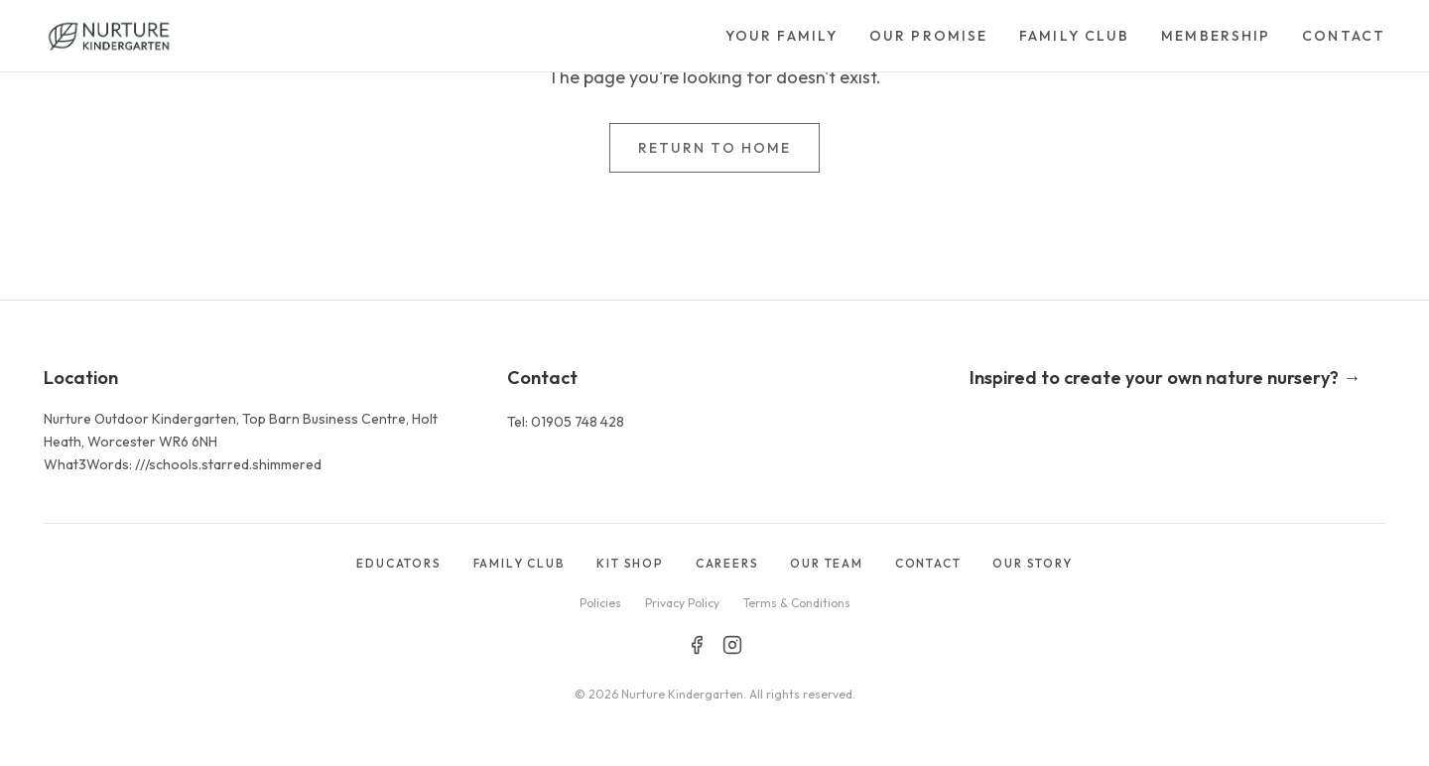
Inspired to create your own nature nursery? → (1165, 377)
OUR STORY (1032, 563)
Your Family (781, 36)
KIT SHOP (629, 563)
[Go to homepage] (108, 36)
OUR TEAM (826, 563)
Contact (1343, 36)
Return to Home (714, 148)
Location (81, 377)
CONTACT (928, 563)
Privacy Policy (682, 602)
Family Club (1074, 36)
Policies (600, 602)
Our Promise (928, 36)
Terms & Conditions (796, 602)
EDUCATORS (398, 563)
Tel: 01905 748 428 (565, 422)
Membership (1215, 36)
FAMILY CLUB (519, 563)
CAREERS (727, 563)
